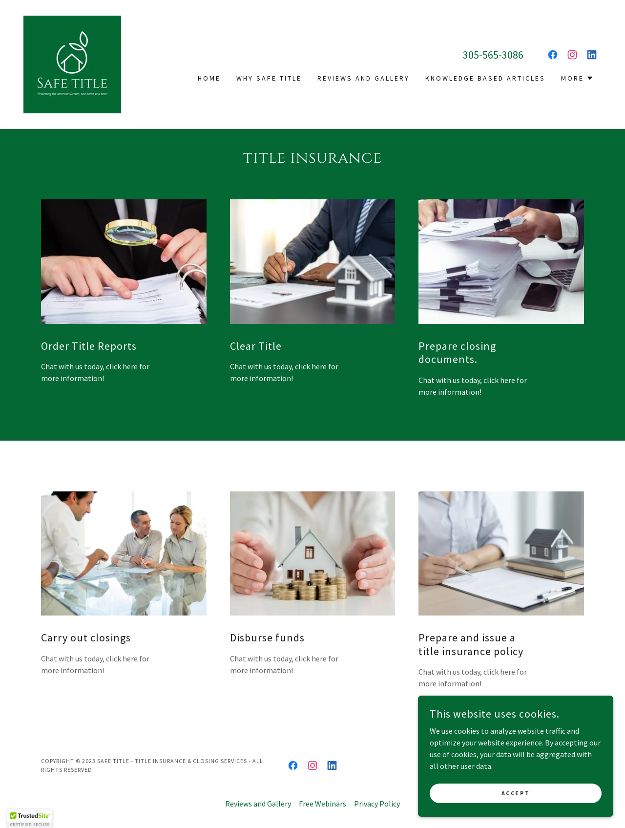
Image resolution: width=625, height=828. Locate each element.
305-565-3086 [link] (493, 55)
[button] (577, 78)
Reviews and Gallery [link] (363, 78)
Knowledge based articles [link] (485, 78)
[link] (72, 63)
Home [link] (209, 78)
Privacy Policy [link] (377, 803)
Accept (515, 793)
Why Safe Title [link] (269, 78)
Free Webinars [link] (322, 803)
